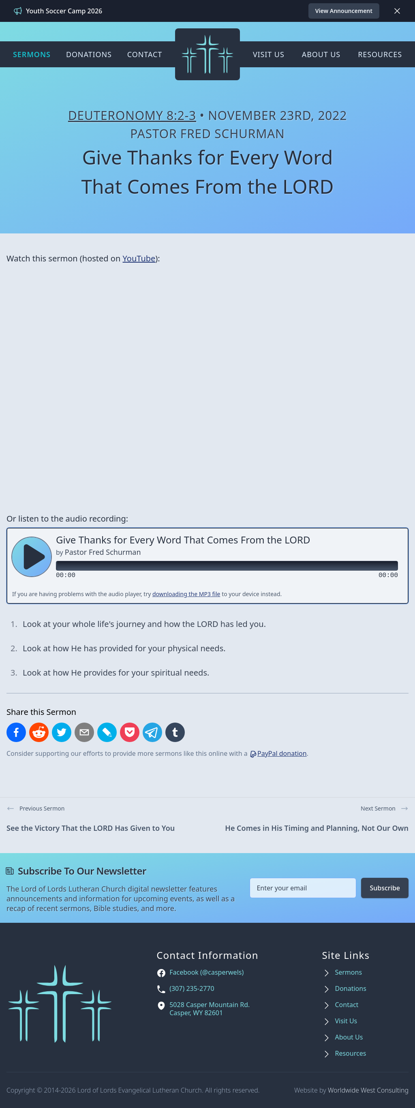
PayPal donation (278, 753)
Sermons (32, 54)
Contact (144, 54)
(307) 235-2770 (191, 988)
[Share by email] (84, 732)
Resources (380, 54)
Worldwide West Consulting (368, 1090)
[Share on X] (61, 732)
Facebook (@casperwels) (206, 972)
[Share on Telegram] (152, 732)
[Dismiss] (397, 11)
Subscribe (385, 887)
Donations (89, 54)
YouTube (139, 258)
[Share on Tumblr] (175, 732)
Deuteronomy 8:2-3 (132, 115)
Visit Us (269, 54)
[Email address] (303, 888)
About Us (321, 54)
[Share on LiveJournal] (107, 732)
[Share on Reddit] (39, 732)
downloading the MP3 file (186, 594)
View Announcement (343, 11)
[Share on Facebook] (16, 732)
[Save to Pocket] (129, 732)
